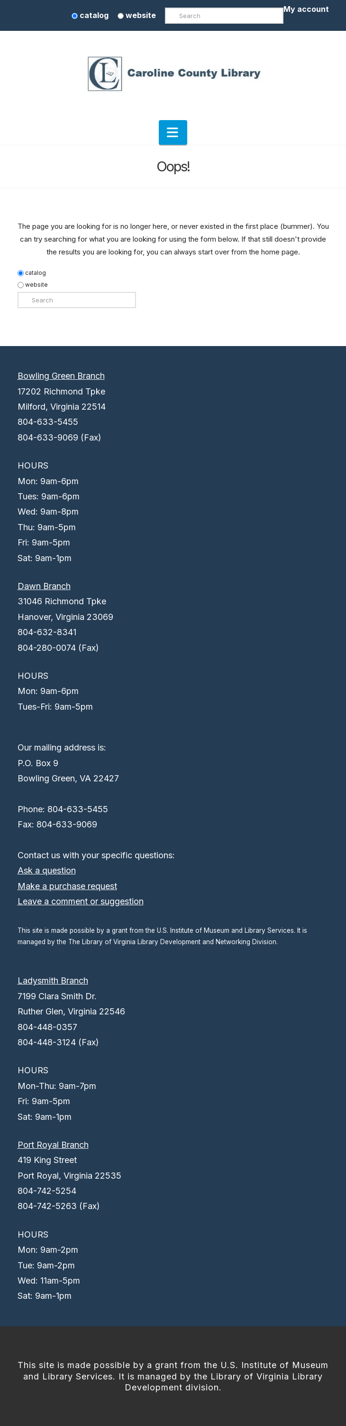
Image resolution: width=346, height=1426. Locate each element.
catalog (90, 15)
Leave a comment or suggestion (81, 901)
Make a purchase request (67, 886)
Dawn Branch (44, 586)
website (137, 15)
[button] (173, 132)
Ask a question (47, 870)
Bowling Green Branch (61, 376)
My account (306, 9)
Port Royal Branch (53, 1145)
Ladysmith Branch (53, 980)
